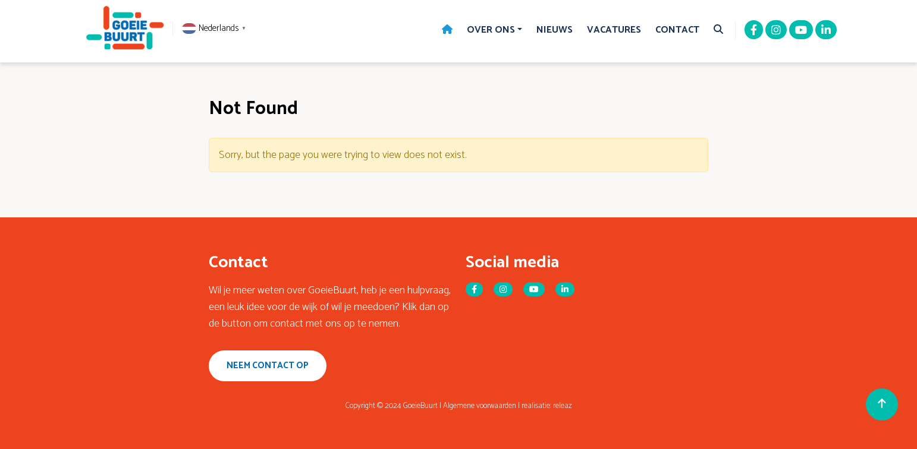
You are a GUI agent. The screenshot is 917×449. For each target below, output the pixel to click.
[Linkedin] (826, 31)
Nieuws (554, 30)
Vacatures (614, 30)
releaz (562, 406)
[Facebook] (754, 31)
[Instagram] (776, 31)
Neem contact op (268, 365)
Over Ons (491, 30)
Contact (677, 30)
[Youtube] (801, 31)
